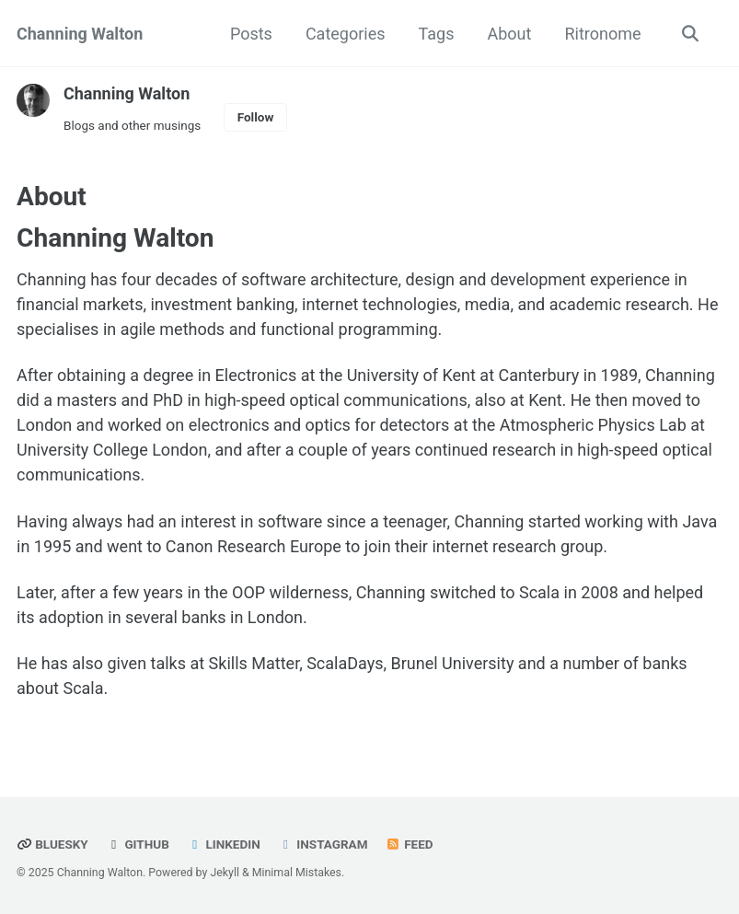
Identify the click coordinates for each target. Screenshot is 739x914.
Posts (251, 33)
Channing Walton (80, 33)
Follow (255, 117)
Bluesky (52, 844)
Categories (346, 33)
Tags (437, 33)
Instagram (322, 844)
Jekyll (224, 872)
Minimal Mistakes (296, 872)
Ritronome (602, 33)
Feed (409, 844)
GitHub (137, 844)
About (509, 33)
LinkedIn (223, 844)
